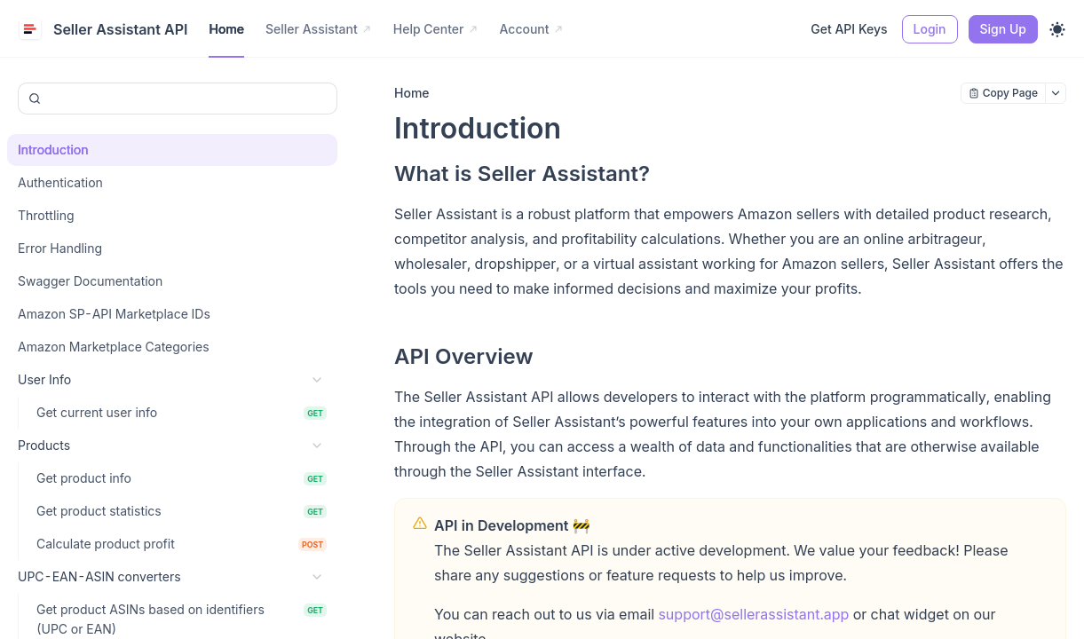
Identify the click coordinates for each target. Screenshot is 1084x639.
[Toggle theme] (1057, 29)
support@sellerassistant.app (753, 614)
